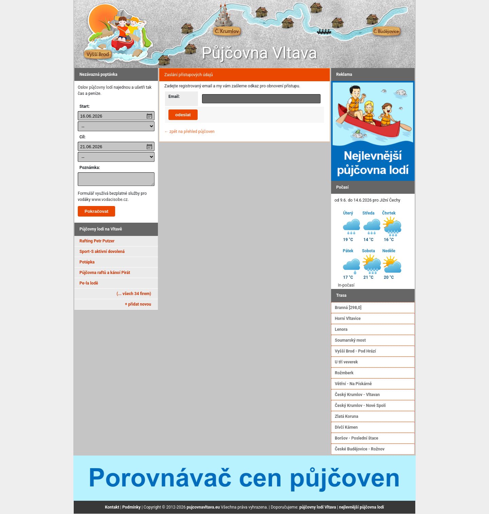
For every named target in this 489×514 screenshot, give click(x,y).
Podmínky (131, 507)
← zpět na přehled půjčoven (189, 131)
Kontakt (112, 507)
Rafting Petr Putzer (96, 241)
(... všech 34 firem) (133, 293)
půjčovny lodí (101, 87)
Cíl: (82, 137)
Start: (84, 106)
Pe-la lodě (88, 283)
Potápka (87, 262)
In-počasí (346, 285)
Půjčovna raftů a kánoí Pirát (104, 272)
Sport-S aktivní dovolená (102, 251)
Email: (174, 96)
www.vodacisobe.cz (110, 199)
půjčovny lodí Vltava (317, 507)
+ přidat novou (138, 304)
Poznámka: (89, 167)
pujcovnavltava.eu (203, 507)
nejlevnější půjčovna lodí (361, 507)
